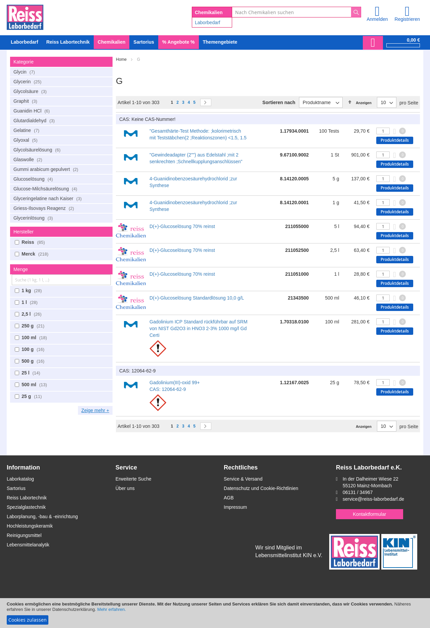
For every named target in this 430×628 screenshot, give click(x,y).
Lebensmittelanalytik (28, 544)
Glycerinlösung (33, 218)
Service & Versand (243, 479)
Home (122, 59)
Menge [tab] (20, 269)
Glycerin (28, 81)
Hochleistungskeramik (30, 526)
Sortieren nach (278, 102)
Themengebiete (220, 42)
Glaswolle (28, 159)
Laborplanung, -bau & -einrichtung (42, 516)
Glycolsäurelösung (37, 149)
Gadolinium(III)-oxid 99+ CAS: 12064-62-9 (174, 386)
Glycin (25, 72)
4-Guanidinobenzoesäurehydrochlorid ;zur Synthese (193, 182)
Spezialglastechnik (26, 507)
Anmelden (377, 19)
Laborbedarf (207, 22)
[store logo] (25, 16)
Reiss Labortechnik (27, 497)
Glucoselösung (33, 179)
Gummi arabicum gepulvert (46, 169)
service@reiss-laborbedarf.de (373, 499)
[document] (215, 613)
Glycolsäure (30, 91)
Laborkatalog (20, 479)
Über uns (125, 488)
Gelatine (27, 130)
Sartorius (16, 488)
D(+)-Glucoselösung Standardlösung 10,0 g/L (196, 298)
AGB (229, 497)
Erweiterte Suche (134, 479)
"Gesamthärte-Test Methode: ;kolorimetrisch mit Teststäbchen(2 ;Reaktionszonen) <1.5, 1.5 (198, 134)
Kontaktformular (369, 514)
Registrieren (407, 19)
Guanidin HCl (32, 111)
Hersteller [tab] (23, 231)
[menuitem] (24, 42)
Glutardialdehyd (34, 120)
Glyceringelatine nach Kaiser (48, 198)
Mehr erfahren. (111, 609)
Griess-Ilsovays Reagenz (44, 208)
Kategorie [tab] (23, 61)
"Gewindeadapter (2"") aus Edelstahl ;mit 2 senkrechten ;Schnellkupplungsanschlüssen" (196, 158)
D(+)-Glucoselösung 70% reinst (182, 226)
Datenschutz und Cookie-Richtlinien (261, 488)
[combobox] (296, 12)
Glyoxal (26, 140)
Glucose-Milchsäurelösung (46, 188)
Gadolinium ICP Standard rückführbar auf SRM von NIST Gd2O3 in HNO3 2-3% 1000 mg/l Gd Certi (198, 328)
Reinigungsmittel (24, 535)
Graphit (26, 101)
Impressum (235, 507)
